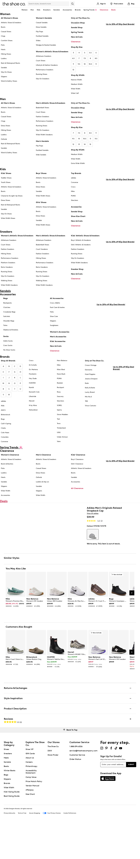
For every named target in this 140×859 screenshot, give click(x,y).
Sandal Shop (76, 27)
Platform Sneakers (8, 263)
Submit (131, 801)
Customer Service (77, 791)
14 (84, 144)
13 (79, 144)
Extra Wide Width (78, 163)
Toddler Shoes (6, 178)
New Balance (62, 361)
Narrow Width (76, 80)
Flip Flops (39, 32)
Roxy (59, 392)
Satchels (6, 316)
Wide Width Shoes (8, 218)
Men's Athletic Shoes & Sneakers (50, 103)
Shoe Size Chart (78, 216)
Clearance (75, 41)
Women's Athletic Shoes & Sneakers (52, 51)
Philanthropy (31, 802)
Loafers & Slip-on (42, 482)
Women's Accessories (59, 332)
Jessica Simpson (91, 379)
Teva (58, 423)
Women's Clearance (10, 455)
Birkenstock (5, 415)
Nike (73, 191)
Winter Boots (9, 807)
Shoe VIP (29, 785)
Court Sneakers (42, 249)
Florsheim (32, 374)
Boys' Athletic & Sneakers (81, 240)
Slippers (4, 77)
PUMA (73, 196)
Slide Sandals (41, 155)
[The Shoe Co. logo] (14, 3)
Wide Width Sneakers (44, 135)
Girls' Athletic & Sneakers (80, 245)
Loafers (3, 59)
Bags (5, 298)
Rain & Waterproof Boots (10, 63)
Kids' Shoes (6, 173)
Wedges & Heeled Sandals (46, 45)
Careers (29, 798)
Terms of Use (22, 849)
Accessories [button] (67, 10)
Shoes (6, 785)
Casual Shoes (6, 32)
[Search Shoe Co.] (48, 4)
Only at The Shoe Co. (80, 18)
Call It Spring (6, 424)
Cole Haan (5, 433)
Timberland (61, 428)
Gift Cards (30, 790)
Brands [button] (78, 10)
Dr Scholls (33, 365)
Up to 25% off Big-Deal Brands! (120, 62)
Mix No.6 (88, 397)
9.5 (79, 64)
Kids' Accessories (57, 341)
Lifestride (32, 396)
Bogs (3, 419)
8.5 (96, 58)
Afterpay (30, 826)
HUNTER (32, 383)
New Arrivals (76, 37)
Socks (6, 336)
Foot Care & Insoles (57, 307)
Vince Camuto (90, 406)
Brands (7, 820)
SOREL (59, 405)
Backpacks (7, 303)
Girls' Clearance (77, 464)
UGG (58, 432)
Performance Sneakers (44, 70)
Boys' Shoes (41, 173)
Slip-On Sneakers (42, 79)
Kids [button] (38, 10)
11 (96, 64)
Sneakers (8, 790)
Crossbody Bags (9, 312)
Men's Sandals (42, 141)
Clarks (3, 428)
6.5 (73, 58)
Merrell (31, 401)
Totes (5, 325)
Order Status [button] (75, 795)
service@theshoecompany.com (83, 787)
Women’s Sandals (44, 18)
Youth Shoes (5, 182)
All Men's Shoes (8, 103)
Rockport (60, 387)
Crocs (73, 187)
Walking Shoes (6, 281)
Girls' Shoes (41, 202)
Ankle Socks (8, 341)
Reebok (60, 383)
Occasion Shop (78, 23)
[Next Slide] (131, 629)
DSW (50, 787)
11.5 (96, 139)
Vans (58, 441)
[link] (15, 638)
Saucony (60, 396)
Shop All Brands (8, 361)
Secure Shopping (34, 849)
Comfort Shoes (6, 41)
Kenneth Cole (34, 392)
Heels (3, 50)
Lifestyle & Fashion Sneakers (47, 65)
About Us (30, 794)
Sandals (56, 10)
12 (73, 70)
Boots (3, 27)
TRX (86, 401)
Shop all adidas (92, 515)
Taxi (58, 419)
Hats (52, 312)
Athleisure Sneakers (43, 56)
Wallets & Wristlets (10, 330)
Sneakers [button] (46, 10)
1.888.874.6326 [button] (75, 783)
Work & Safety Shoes (9, 81)
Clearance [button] (104, 10)
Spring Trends (77, 32)
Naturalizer (33, 410)
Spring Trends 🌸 (90, 10)
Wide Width (75, 89)
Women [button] (25, 10)
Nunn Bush (61, 374)
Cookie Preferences (69, 849)
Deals (113, 10)
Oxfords (4, 139)
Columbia (4, 437)
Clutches (6, 307)
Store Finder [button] (53, 791)
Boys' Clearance (77, 459)
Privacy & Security (9, 849)
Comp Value (31, 813)
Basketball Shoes (42, 108)
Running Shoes (41, 74)
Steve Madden (62, 415)
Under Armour (62, 437)
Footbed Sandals (42, 36)
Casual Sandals (41, 23)
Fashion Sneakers (42, 117)
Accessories (76, 207)
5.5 (90, 53)
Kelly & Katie (90, 388)
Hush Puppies (90, 374)
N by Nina (33, 405)
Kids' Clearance (78, 455)
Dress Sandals (41, 27)
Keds (87, 383)
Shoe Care (54, 316)
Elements (88, 370)
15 (90, 144)
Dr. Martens (33, 370)
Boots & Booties (7, 464)
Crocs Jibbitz (55, 303)
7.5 (85, 58)
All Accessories (56, 298)
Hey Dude (33, 378)
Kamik (31, 387)
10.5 (90, 64)
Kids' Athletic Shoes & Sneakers (85, 235)
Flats (3, 45)
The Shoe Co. (53, 783)
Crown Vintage (90, 365)
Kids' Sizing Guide (11, 828)
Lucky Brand (90, 392)
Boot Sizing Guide (11, 832)
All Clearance (77, 488)
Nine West (61, 370)
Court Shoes (40, 61)
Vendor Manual (32, 822)
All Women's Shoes (9, 18)
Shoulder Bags (8, 321)
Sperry (59, 410)
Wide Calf (75, 93)
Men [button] (32, 10)
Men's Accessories (58, 336)
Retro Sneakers (7, 267)
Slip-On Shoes (6, 72)
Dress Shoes (5, 126)
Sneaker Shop (77, 269)
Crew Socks (7, 345)
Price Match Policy (34, 818)
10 (85, 64)
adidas (73, 178)
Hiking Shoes (6, 54)
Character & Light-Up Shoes (11, 196)
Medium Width (76, 84)
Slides (38, 41)
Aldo (2, 406)
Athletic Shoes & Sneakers (11, 23)
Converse (74, 182)
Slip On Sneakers (77, 258)
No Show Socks (9, 350)
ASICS (3, 410)
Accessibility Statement (31, 808)
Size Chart (30, 830)
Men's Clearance (43, 455)
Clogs (3, 36)
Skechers (74, 200)
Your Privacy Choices (52, 849)
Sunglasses (54, 325)
